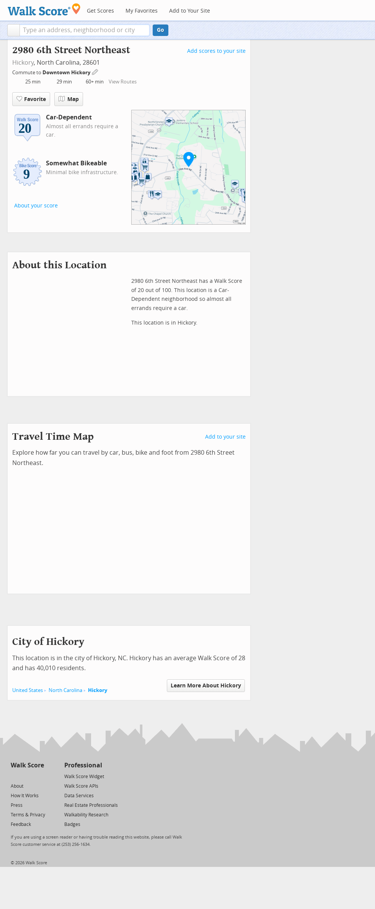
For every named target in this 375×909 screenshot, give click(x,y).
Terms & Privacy (28, 815)
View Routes (123, 82)
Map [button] (69, 99)
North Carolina (65, 690)
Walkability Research (86, 815)
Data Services (79, 795)
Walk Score (27, 765)
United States (27, 690)
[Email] (38, 776)
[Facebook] (27, 776)
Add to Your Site (189, 11)
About (17, 786)
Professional (83, 765)
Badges (72, 824)
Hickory (23, 62)
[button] (13, 30)
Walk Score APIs (81, 786)
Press (17, 805)
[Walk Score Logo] (44, 9)
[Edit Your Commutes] (95, 71)
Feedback (21, 824)
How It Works (25, 795)
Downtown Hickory (66, 72)
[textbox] (85, 30)
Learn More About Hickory (206, 685)
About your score (36, 205)
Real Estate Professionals (91, 805)
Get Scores (100, 11)
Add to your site (225, 437)
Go (160, 30)
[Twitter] (15, 776)
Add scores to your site (216, 51)
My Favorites (142, 11)
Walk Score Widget (84, 776)
